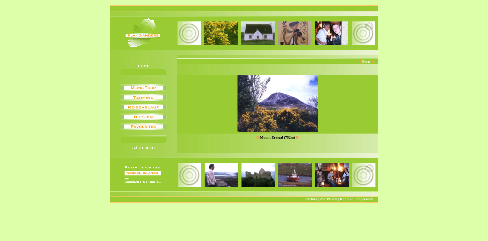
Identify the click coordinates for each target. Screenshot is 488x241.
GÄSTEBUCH (143, 148)
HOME (143, 66)
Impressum (364, 199)
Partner (311, 199)
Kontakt (346, 199)
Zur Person (328, 199)
